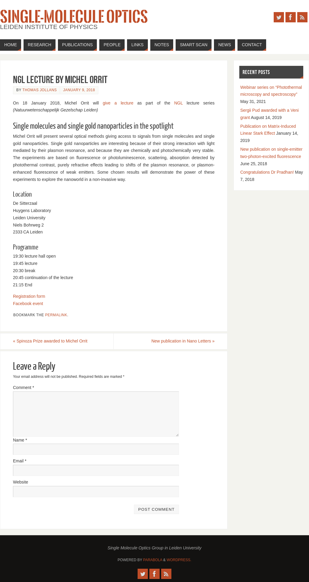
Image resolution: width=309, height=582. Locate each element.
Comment (23, 387)
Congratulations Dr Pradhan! (267, 172)
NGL (178, 103)
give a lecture (118, 103)
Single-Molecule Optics (74, 17)
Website (20, 482)
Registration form (29, 296)
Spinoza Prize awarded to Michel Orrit (50, 341)
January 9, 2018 (79, 90)
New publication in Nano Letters (183, 341)
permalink (56, 315)
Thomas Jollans (39, 90)
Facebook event (28, 303)
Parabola (152, 560)
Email (19, 460)
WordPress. (179, 560)
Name (20, 440)
